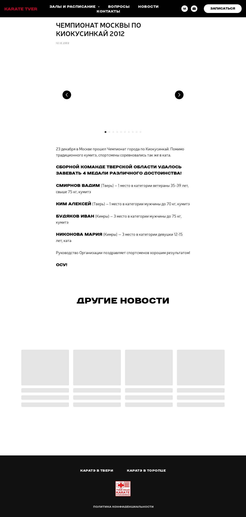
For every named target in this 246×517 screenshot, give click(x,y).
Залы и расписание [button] (73, 6)
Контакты (108, 11)
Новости (148, 6)
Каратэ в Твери (96, 470)
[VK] (184, 8)
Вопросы (119, 6)
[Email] (194, 8)
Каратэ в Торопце (146, 470)
